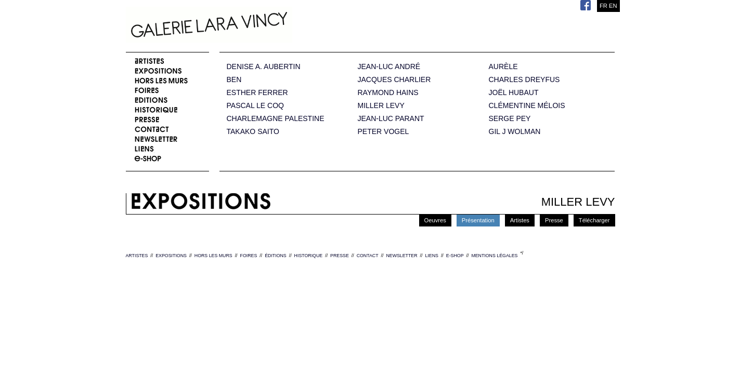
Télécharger (594, 220)
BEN (234, 79)
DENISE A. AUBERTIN (264, 66)
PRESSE (339, 255)
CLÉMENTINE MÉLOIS (527, 105)
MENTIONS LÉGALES (494, 255)
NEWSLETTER (401, 255)
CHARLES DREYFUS (524, 79)
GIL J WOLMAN (515, 131)
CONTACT (368, 255)
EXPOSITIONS (171, 255)
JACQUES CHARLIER (394, 79)
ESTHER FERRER (257, 92)
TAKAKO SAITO (253, 131)
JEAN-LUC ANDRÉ (389, 66)
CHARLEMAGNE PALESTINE (275, 118)
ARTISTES (137, 255)
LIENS (431, 255)
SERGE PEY (510, 118)
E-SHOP (455, 255)
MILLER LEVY (381, 105)
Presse (554, 220)
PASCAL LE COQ (255, 105)
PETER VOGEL (383, 131)
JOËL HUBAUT (514, 92)
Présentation (478, 220)
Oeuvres (435, 220)
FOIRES (248, 255)
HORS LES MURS (213, 255)
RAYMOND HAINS (388, 92)
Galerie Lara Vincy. (261, 26)
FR (603, 6)
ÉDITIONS (276, 255)
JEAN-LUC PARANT (391, 118)
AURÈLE (503, 66)
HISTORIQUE (308, 255)
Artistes (519, 220)
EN (613, 6)
